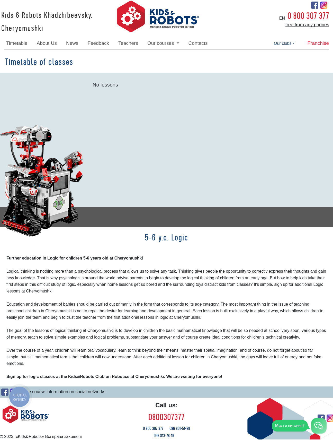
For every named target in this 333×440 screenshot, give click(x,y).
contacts (198, 43)
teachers (128, 43)
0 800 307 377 (308, 16)
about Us (47, 43)
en (282, 18)
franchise (318, 43)
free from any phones (307, 24)
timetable (17, 43)
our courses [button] (161, 43)
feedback (98, 43)
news (72, 43)
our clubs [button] (282, 43)
